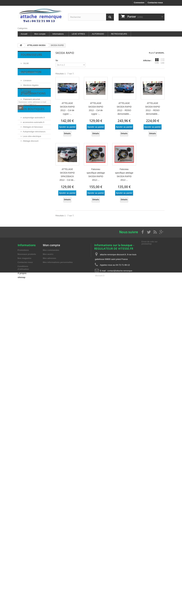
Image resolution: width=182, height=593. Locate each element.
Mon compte (39, 34)
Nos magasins (29, 112)
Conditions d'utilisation (33, 98)
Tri (56, 60)
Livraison (27, 89)
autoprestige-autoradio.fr (34, 157)
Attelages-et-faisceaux (33, 166)
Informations (58, 34)
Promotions (23, 250)
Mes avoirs (48, 254)
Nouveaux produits (27, 254)
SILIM (26, 62)
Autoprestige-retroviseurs (34, 171)
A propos (27, 103)
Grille (157, 61)
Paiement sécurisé (31, 108)
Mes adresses (49, 258)
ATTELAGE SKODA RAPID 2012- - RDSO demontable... (124, 108)
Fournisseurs (31, 55)
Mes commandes (51, 250)
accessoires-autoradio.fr (34, 162)
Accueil (24, 34)
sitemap (21, 277)
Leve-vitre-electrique (32, 176)
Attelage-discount (30, 180)
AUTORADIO (98, 34)
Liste (163, 61)
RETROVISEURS (119, 34)
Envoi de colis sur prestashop (149, 242)
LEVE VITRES (78, 34)
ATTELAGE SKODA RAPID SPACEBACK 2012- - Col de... (67, 174)
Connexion (139, 2)
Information (31, 82)
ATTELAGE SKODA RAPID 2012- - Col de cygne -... (67, 108)
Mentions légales (31, 94)
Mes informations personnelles (58, 262)
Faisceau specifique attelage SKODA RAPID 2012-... (96, 174)
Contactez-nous (155, 2)
